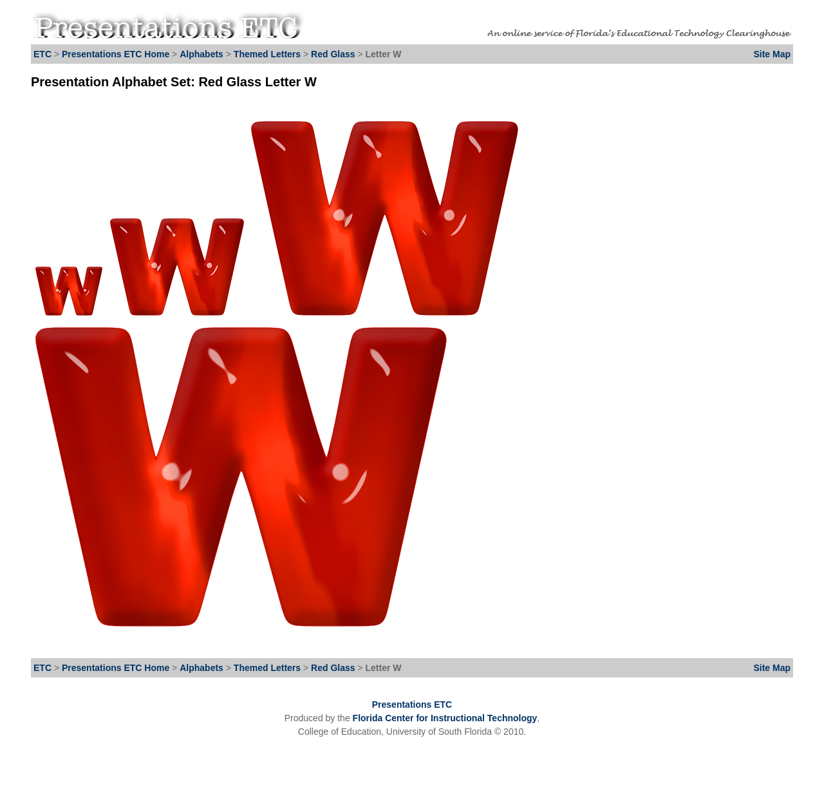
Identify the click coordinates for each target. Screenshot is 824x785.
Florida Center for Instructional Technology (445, 718)
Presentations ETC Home (115, 54)
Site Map (772, 54)
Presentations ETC (412, 704)
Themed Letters (267, 54)
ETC (42, 54)
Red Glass (334, 54)
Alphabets (201, 54)
